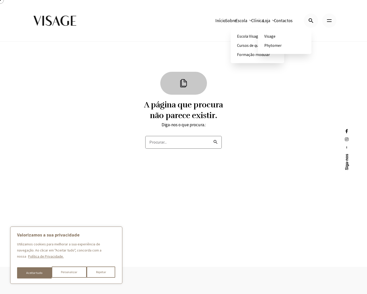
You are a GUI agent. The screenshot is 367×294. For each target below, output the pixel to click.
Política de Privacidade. (46, 260)
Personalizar (34, 273)
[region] (66, 257)
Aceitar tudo (98, 273)
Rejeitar (66, 273)
